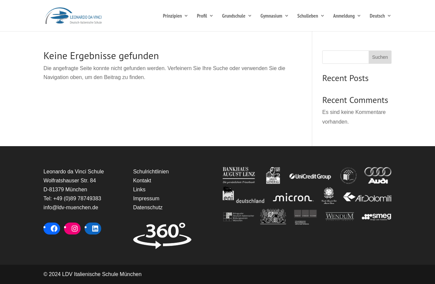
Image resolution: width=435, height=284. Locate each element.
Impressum (146, 198)
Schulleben (307, 16)
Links (139, 189)
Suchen (380, 57)
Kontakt (142, 180)
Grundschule (233, 16)
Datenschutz (148, 207)
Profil (202, 16)
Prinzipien (172, 16)
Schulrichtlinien (151, 171)
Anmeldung (344, 16)
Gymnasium (271, 16)
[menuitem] (381, 22)
